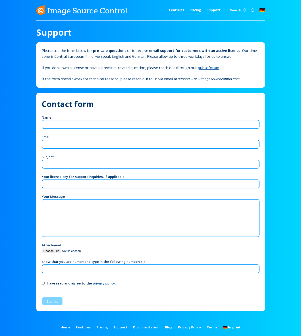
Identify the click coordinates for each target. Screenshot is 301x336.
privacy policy (104, 283)
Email (150, 140)
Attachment (70, 248)
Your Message (150, 215)
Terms (212, 327)
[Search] (238, 10)
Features (176, 10)
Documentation (146, 327)
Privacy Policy (189, 327)
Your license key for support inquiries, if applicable (150, 180)
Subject (150, 160)
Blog (168, 327)
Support (217, 10)
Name (150, 121)
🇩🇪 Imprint (232, 327)
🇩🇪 (262, 10)
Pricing (195, 10)
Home (65, 327)
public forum (208, 67)
